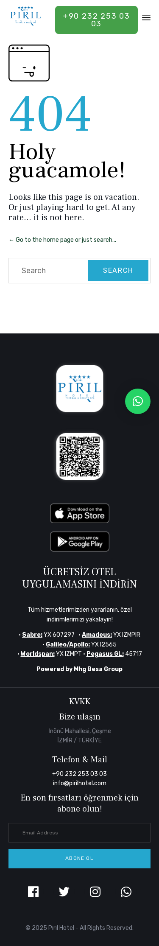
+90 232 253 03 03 (96, 19)
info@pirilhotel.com (79, 783)
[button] (79, 858)
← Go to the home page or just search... (62, 239)
